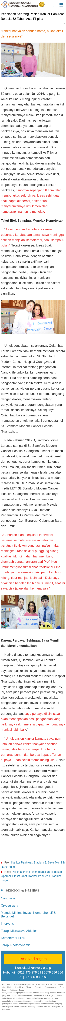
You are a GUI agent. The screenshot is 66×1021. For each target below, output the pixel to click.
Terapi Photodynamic (15, 945)
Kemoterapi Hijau (13, 938)
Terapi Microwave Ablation (19, 931)
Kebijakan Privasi (24, 987)
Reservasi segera (33, 959)
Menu (62, 4)
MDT (13, 488)
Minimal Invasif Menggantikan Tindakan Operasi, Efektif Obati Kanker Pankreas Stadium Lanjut (31, 876)
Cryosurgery (9, 905)
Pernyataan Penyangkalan (45, 987)
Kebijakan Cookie (17, 990)
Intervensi (8, 923)
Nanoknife (8, 898)
